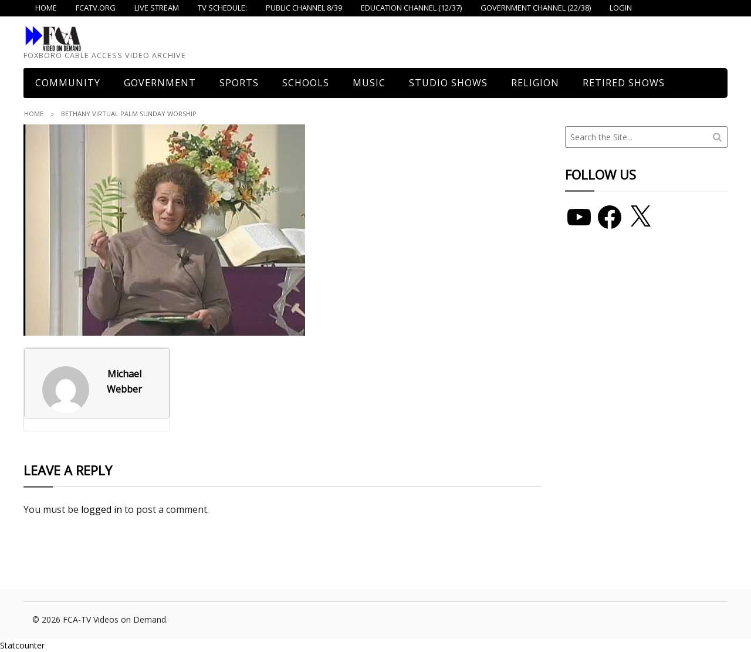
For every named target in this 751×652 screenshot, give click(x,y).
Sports (239, 82)
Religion (535, 82)
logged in (101, 509)
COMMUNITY (67, 82)
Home (33, 113)
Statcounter (22, 645)
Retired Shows (624, 82)
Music (369, 82)
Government (160, 82)
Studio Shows (448, 82)
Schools (305, 82)
